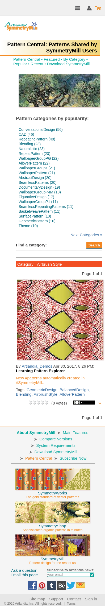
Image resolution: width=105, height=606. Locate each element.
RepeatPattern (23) (34, 153)
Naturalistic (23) (32, 149)
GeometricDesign (42, 389)
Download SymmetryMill (68, 64)
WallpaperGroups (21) (37, 168)
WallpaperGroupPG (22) (38, 158)
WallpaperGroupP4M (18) (40, 192)
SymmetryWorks (52, 492)
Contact (74, 599)
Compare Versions (55, 439)
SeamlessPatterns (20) (37, 182)
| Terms (68, 603)
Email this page (24, 575)
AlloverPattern (72, 394)
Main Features (75, 432)
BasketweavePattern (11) (39, 211)
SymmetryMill (52, 558)
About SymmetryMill (36, 432)
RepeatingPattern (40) (37, 139)
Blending (23, 394)
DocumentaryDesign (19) (39, 187)
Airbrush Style (49, 264)
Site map (37, 599)
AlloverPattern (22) (34, 163)
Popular (20, 64)
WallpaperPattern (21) (37, 173)
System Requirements (55, 445)
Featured (52, 59)
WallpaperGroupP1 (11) (38, 202)
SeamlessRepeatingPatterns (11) (46, 206)
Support (56, 599)
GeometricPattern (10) (37, 221)
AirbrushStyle (45, 394)
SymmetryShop (52, 525)
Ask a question (24, 570)
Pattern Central (26, 59)
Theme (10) (28, 226)
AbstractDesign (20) (35, 178)
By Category (74, 59)
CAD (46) (26, 134)
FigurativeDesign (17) (36, 197)
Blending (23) (30, 144)
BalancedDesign (74, 389)
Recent (37, 64)
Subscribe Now (73, 458)
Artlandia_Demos (37, 366)
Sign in (91, 599)
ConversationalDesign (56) (41, 129)
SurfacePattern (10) (35, 216)
